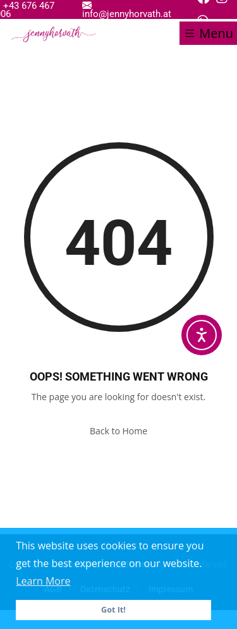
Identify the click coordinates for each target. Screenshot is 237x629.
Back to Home (118, 431)
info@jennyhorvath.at (126, 9)
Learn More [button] (43, 581)
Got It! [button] (113, 609)
